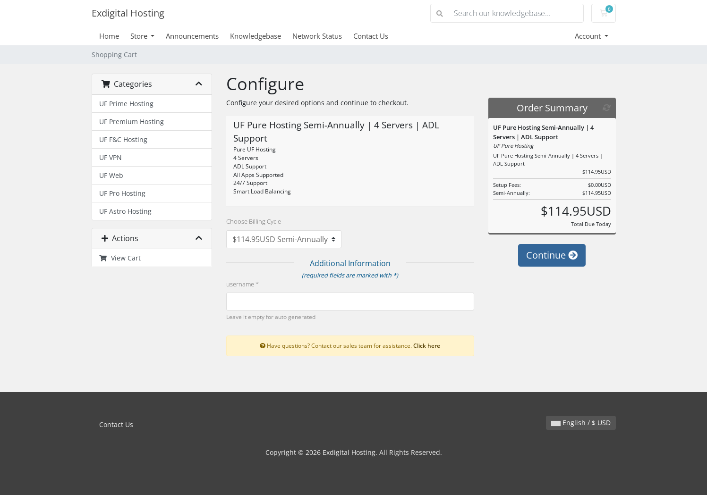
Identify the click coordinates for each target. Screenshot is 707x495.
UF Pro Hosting (122, 193)
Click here (426, 345)
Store (139, 36)
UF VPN (110, 157)
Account (589, 36)
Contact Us (370, 36)
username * (242, 284)
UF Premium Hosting (131, 121)
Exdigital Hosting (128, 13)
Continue (552, 255)
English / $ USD (581, 422)
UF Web (111, 175)
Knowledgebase (255, 36)
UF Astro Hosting (125, 211)
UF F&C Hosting (123, 139)
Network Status (317, 36)
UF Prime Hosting (126, 103)
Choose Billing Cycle (253, 221)
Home (109, 36)
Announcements (192, 36)
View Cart (120, 257)
